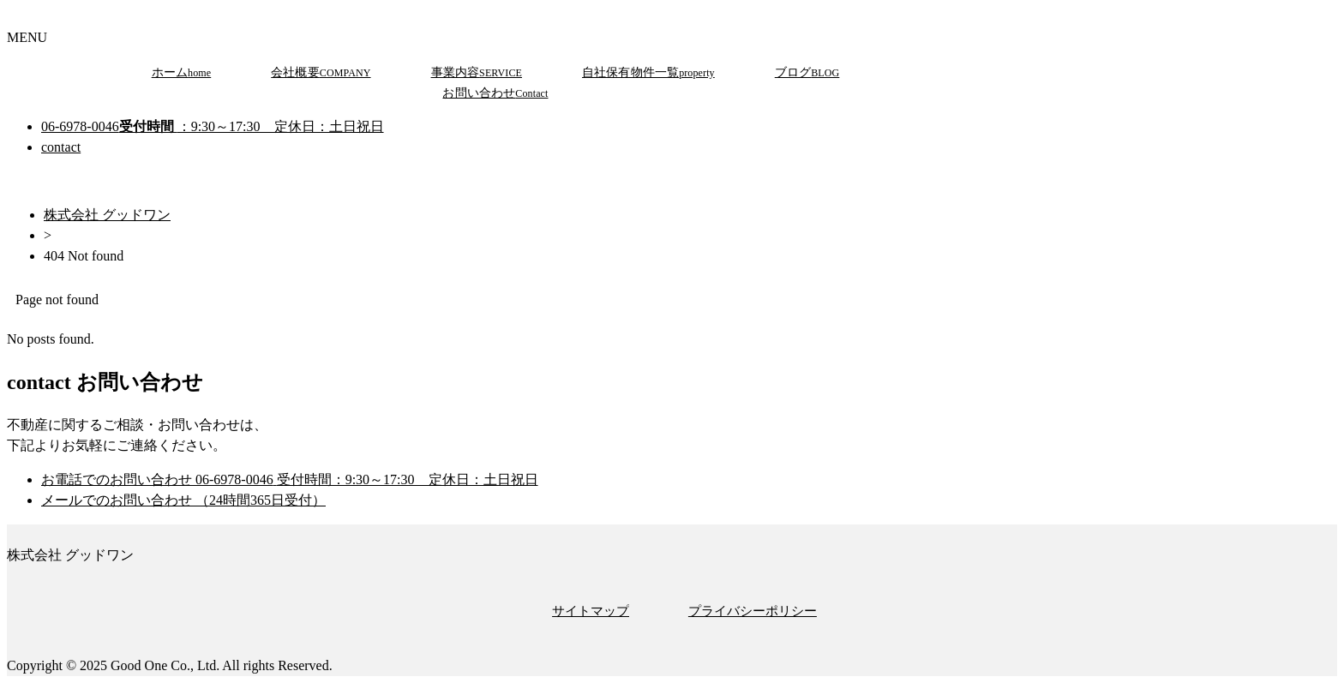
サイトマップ (590, 610)
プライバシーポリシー (752, 610)
